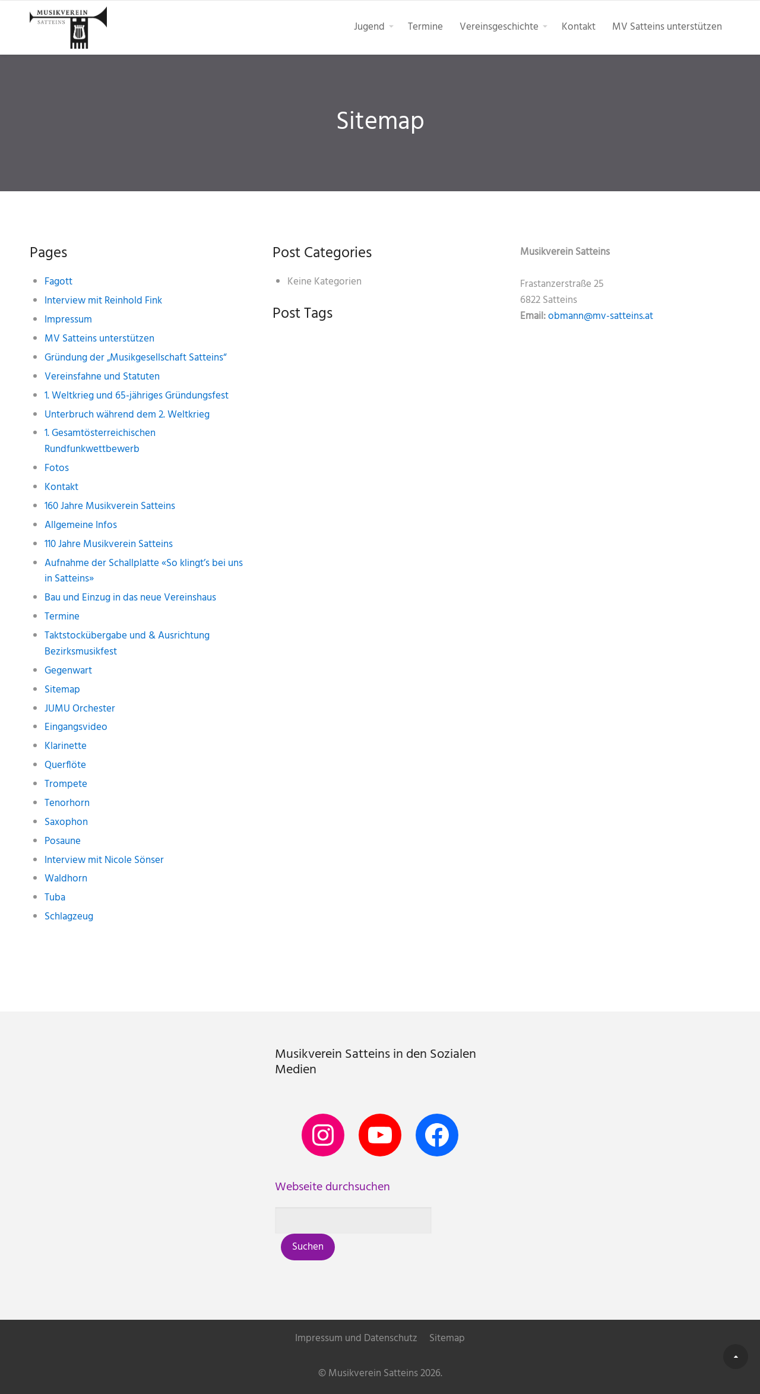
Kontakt (579, 27)
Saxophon (66, 822)
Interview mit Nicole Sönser (104, 860)
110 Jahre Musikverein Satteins (109, 544)
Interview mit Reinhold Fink (103, 301)
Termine (425, 27)
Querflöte (65, 765)
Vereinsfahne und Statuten (102, 377)
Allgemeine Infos (81, 525)
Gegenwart (68, 671)
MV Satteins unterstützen (667, 27)
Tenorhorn (67, 803)
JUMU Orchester (80, 709)
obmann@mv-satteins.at (600, 316)
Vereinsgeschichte (499, 27)
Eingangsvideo (76, 727)
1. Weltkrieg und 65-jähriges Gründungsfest (137, 396)
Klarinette (66, 746)
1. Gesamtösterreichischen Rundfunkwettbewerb (100, 441)
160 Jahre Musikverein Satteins (110, 506)
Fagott (58, 282)
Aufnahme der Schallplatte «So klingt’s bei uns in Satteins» (144, 571)
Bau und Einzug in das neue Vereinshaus (130, 598)
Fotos (57, 468)
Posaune (63, 841)
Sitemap (62, 690)
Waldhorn (66, 879)
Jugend (369, 27)
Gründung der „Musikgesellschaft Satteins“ (136, 358)
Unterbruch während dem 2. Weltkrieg (127, 415)
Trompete (66, 784)
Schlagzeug (69, 917)
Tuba (55, 898)
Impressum (68, 320)
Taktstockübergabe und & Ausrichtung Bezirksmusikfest (127, 644)
